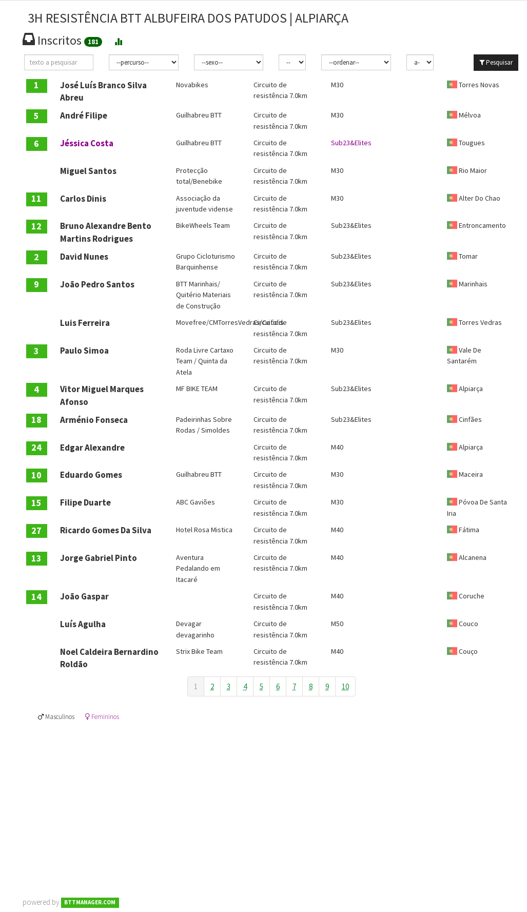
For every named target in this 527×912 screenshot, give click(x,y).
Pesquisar (496, 62)
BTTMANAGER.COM (89, 902)
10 (345, 686)
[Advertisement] (271, 793)
